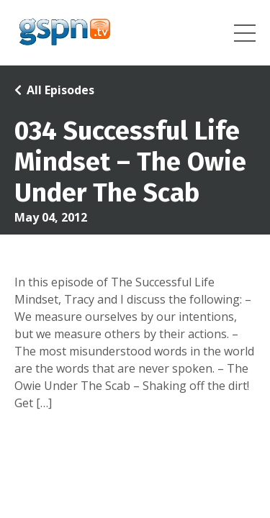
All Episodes (60, 90)
